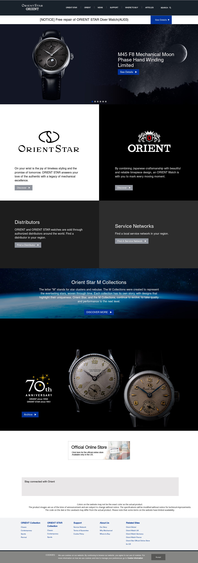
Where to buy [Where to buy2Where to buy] (131, 8)
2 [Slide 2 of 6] (95, 101)
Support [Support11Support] (114, 8)
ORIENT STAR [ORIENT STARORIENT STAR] (71, 8)
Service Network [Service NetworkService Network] (80, 527)
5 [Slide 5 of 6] (103, 101)
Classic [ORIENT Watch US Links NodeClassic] (24, 527)
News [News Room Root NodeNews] (100, 8)
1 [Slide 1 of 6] (92, 101)
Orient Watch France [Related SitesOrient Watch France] (134, 537)
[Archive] (30, 414)
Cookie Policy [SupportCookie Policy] (79, 534)
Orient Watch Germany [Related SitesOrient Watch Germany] (134, 534)
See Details (161, 19)
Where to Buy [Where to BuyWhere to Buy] (105, 534)
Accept (158, 557)
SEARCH (166, 8)
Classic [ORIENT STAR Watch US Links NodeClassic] (50, 530)
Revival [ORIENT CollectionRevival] (24, 537)
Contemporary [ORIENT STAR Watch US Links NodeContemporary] (52, 534)
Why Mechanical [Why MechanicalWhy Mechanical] (106, 531)
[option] (99, 64)
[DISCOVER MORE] (99, 312)
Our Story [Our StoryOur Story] (103, 527)
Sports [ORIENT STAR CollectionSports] (49, 537)
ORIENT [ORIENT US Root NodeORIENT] (87, 8)
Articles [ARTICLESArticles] (149, 8)
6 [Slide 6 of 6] (106, 101)
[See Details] (128, 72)
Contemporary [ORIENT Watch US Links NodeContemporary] (26, 531)
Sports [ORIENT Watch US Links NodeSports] (23, 534)
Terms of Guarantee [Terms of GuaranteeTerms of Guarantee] (81, 531)
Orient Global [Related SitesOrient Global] (131, 527)
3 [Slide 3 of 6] (98, 101)
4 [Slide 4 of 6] (100, 101)
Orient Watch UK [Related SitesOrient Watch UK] (132, 531)
